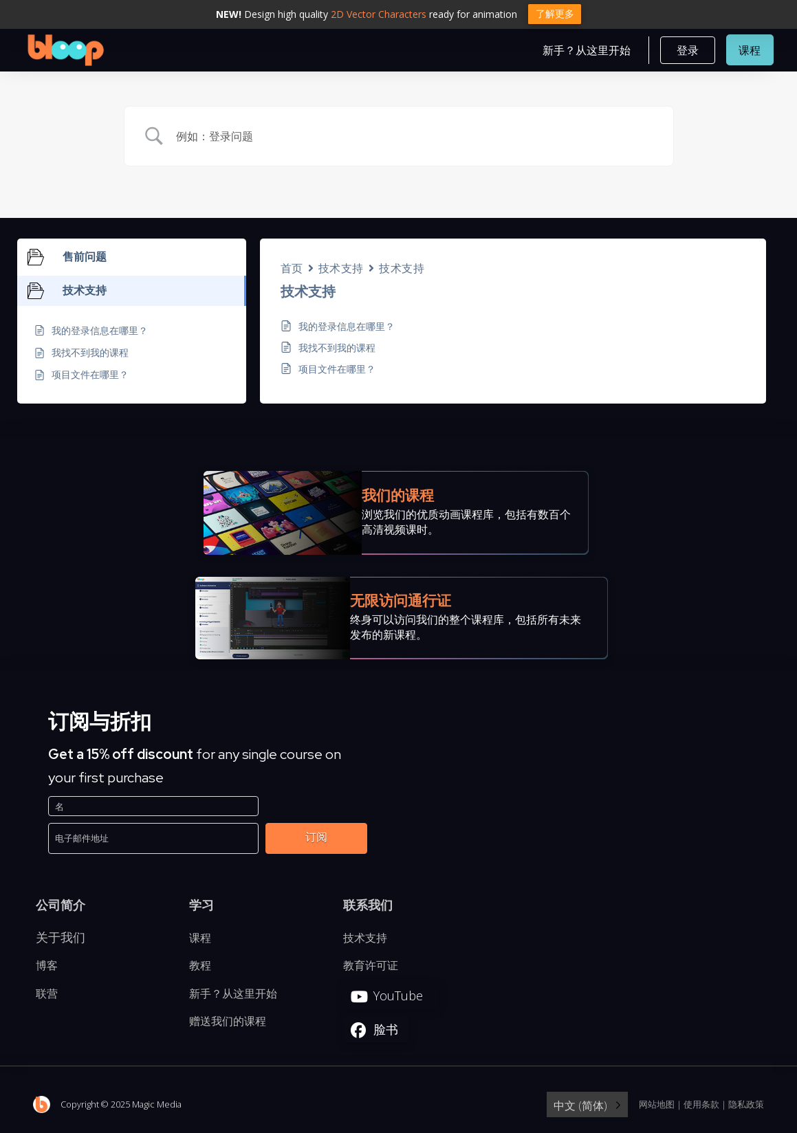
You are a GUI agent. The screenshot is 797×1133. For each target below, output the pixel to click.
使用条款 (701, 1105)
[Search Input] (416, 137)
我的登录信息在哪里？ (346, 327)
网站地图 (657, 1105)
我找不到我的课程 (336, 348)
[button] (687, 51)
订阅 (316, 838)
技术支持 (341, 269)
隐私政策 (746, 1105)
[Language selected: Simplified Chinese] (587, 1106)
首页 (292, 269)
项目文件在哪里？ (336, 370)
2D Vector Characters (378, 14)
